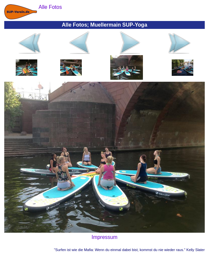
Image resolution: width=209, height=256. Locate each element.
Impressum (104, 237)
